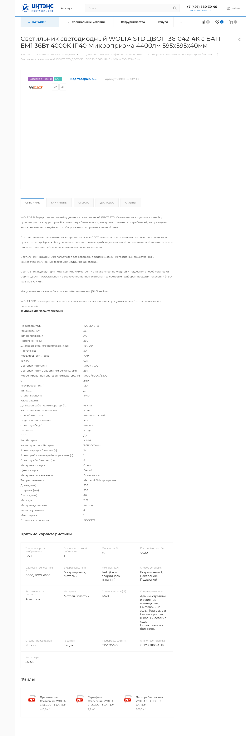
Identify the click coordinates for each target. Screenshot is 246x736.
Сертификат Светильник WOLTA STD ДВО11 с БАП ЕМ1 (101, 701)
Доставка (107, 202)
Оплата (83, 202)
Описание (32, 202)
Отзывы (130, 202)
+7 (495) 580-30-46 (202, 7)
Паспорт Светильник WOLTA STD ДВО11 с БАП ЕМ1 (149, 701)
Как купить (59, 202)
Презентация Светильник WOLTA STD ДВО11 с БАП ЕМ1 (53, 701)
